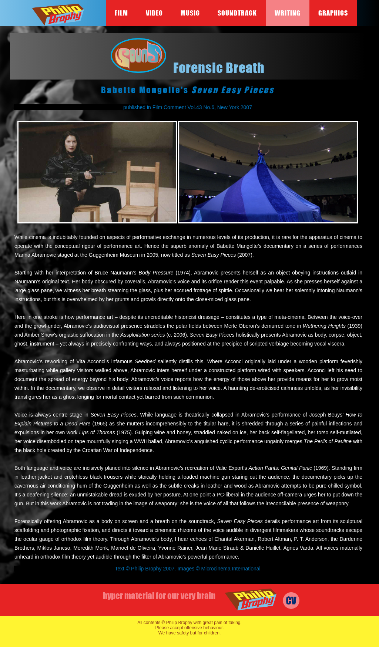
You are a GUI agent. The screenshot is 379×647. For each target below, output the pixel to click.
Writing (288, 13)
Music (190, 13)
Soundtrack (237, 13)
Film (121, 13)
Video (154, 13)
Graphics (333, 13)
